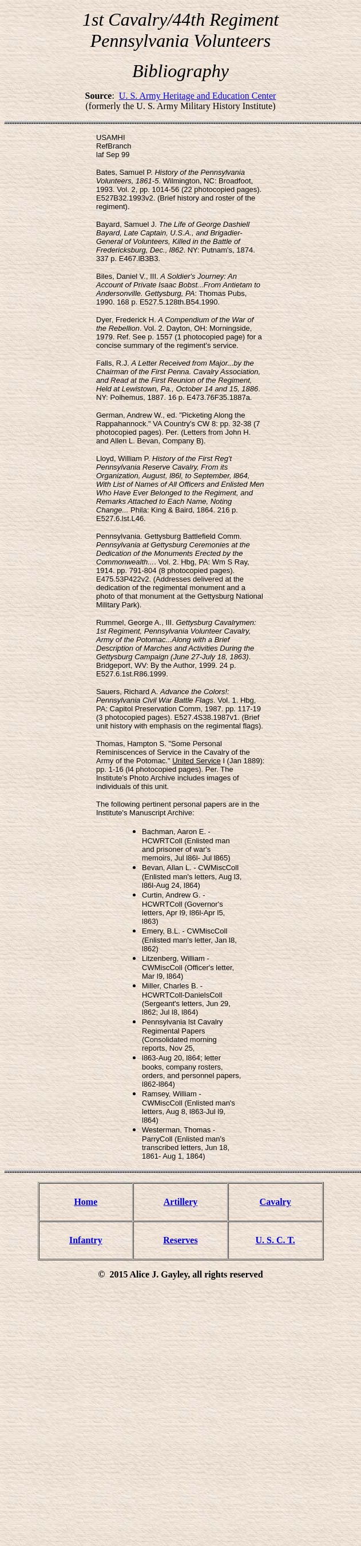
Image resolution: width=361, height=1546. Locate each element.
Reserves (180, 1240)
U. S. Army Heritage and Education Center (197, 96)
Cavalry (275, 1202)
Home (85, 1202)
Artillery (181, 1202)
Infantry (85, 1240)
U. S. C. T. (275, 1240)
